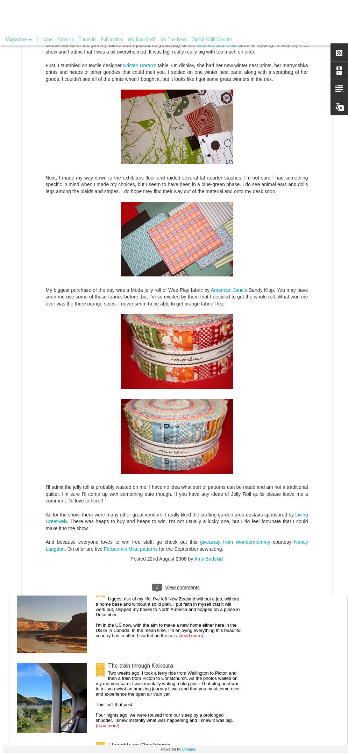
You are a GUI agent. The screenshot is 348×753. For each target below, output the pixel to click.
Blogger (188, 749)
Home (46, 39)
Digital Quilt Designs (212, 39)
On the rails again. (130, 586)
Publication (112, 39)
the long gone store (132, 507)
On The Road (173, 39)
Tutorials (87, 39)
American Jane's (230, 218)
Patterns (65, 39)
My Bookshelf (141, 39)
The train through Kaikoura (140, 666)
